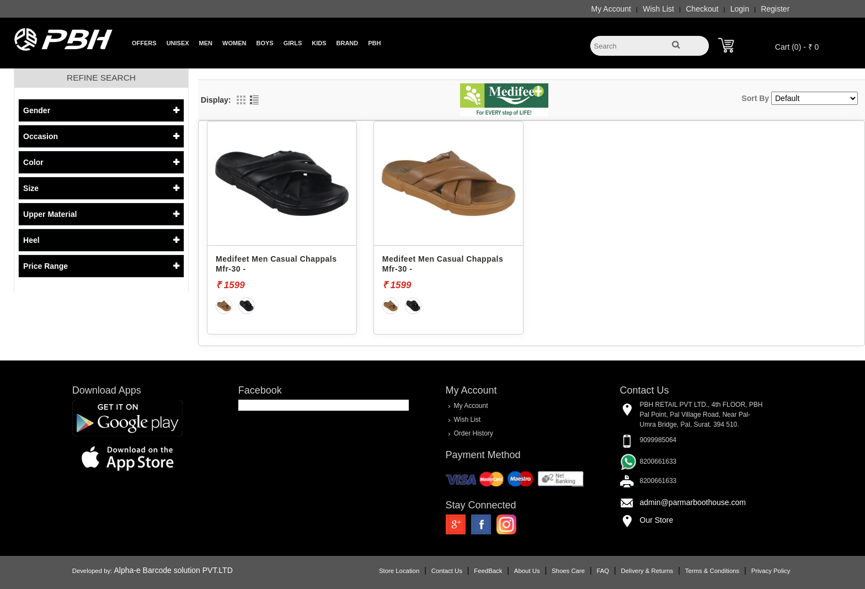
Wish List (644, 8)
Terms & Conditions (698, 569)
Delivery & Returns (632, 569)
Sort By (755, 98)
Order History (473, 433)
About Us (513, 569)
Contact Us (432, 569)
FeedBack (474, 569)
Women (234, 43)
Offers (144, 43)
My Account (596, 8)
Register (760, 8)
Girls (293, 43)
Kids (319, 43)
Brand (348, 43)
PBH (374, 43)
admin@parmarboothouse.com (686, 501)
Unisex (178, 43)
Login (725, 8)
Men (205, 43)
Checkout (687, 8)
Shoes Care (553, 569)
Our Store (649, 519)
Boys (264, 43)
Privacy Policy (756, 569)
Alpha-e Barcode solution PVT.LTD (188, 569)
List (254, 99)
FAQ (588, 569)
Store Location (385, 569)
